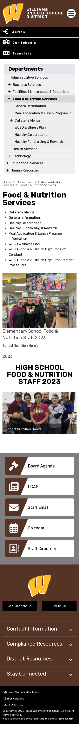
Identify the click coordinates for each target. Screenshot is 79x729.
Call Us (59, 606)
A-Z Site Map (14, 705)
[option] (39, 413)
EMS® (53, 718)
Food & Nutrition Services (35, 99)
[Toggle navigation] (71, 13)
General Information (30, 106)
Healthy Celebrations (31, 135)
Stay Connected (26, 674)
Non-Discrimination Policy (21, 692)
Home (6, 182)
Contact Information (32, 629)
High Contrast (15, 698)
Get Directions (20, 606)
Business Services (27, 85)
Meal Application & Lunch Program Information (45, 113)
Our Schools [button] (24, 43)
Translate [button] (22, 53)
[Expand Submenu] (7, 77)
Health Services (25, 149)
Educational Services (27, 163)
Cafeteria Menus (27, 120)
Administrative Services (29, 77)
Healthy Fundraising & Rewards (39, 142)
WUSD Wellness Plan (30, 127)
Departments (25, 69)
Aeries (18, 32)
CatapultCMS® (38, 718)
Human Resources (25, 170)
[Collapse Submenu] (8, 98)
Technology (22, 156)
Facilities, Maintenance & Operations (41, 92)
